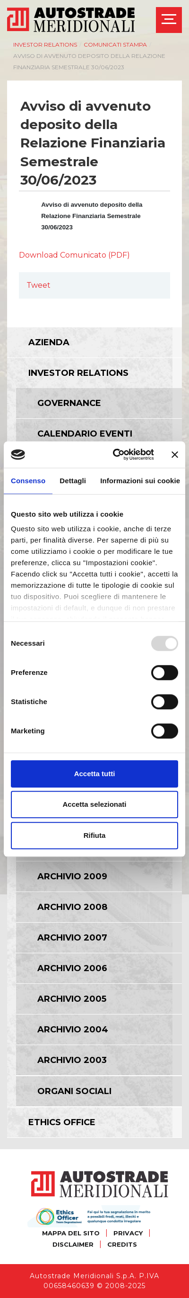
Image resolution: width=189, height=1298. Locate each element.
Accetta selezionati (94, 804)
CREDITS (122, 1244)
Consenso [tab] (28, 481)
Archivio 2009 (72, 876)
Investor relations (45, 44)
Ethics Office (61, 1122)
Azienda (48, 342)
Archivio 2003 (72, 1060)
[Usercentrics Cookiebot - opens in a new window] (115, 454)
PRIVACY (128, 1233)
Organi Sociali (74, 1091)
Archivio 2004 (72, 1029)
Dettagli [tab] (73, 481)
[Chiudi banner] (175, 454)
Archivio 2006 (72, 968)
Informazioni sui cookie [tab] (140, 481)
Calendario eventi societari (84, 439)
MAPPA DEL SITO (71, 1233)
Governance (69, 403)
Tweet (38, 285)
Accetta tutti (94, 774)
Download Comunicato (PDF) (74, 255)
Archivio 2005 (71, 999)
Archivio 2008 (72, 907)
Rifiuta (95, 835)
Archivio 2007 (72, 938)
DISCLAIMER (73, 1244)
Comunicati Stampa (115, 44)
